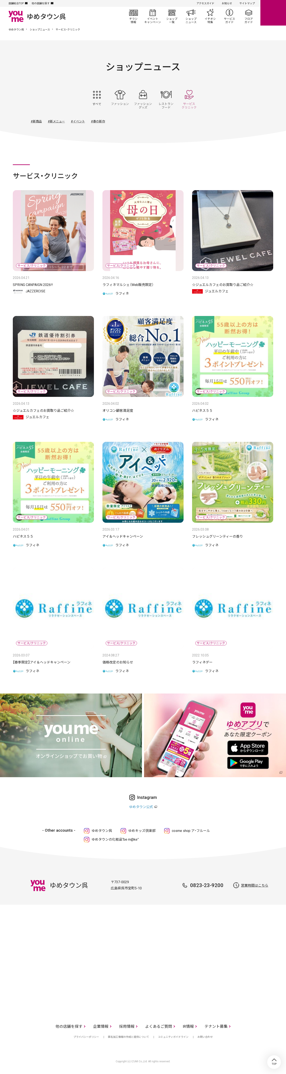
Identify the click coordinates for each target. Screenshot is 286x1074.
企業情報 (100, 1026)
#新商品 (36, 121)
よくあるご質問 (158, 1026)
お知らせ (227, 3)
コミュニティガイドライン (173, 1036)
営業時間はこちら (254, 885)
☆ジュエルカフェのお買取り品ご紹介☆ (222, 285)
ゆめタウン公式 (141, 807)
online (273, 13)
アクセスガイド (205, 3)
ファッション (120, 99)
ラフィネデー (202, 662)
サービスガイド (229, 16)
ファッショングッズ (143, 99)
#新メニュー (56, 121)
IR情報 (188, 1026)
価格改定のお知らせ (117, 662)
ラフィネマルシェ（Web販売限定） (128, 285)
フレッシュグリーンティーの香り (217, 536)
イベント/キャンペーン (152, 16)
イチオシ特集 (210, 16)
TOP (274, 1062)
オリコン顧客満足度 (117, 411)
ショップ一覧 (171, 16)
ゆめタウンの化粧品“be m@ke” (115, 839)
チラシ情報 (133, 16)
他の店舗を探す (41, 3)
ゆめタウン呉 (16, 29)
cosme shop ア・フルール (191, 831)
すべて (97, 99)
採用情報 (126, 1026)
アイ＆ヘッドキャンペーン (122, 536)
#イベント (78, 121)
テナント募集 (216, 1026)
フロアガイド (248, 16)
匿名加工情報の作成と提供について (128, 1036)
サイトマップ (247, 3)
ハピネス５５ (202, 411)
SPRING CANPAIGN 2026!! (33, 285)
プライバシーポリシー (86, 1036)
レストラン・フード (166, 99)
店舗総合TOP (16, 3)
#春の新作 (98, 121)
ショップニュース (191, 16)
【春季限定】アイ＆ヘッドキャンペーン (41, 662)
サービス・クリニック (189, 99)
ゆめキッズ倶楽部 (142, 831)
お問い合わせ (205, 1036)
